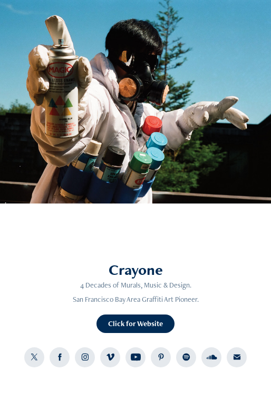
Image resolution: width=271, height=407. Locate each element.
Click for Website (135, 323)
